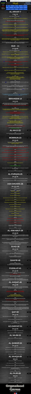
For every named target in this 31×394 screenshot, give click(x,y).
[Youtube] (15, 393)
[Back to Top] (29, 99)
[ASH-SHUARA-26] (6, 7)
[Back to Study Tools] (27, 4)
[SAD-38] (15, 7)
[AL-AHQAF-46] (25, 7)
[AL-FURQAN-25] (25, 6)
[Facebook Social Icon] (16, 393)
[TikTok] (13, 393)
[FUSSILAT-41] (21, 7)
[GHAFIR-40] (17, 7)
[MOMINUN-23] (21, 6)
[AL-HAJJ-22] (16, 6)
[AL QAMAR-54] (16, 9)
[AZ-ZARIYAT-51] (8, 9)
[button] (28, 3)
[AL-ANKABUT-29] (11, 7)
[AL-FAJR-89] (25, 9)
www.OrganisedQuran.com (15, 391)
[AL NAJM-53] (12, 9)
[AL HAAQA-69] (21, 9)
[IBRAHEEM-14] (13, 6)
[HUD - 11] (9, 6)
